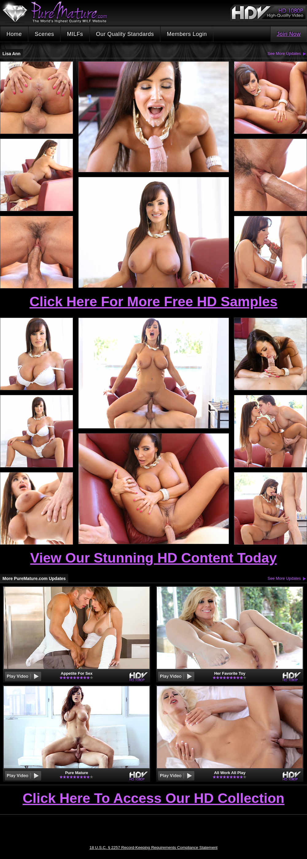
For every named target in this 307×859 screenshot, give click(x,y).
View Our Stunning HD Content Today (153, 558)
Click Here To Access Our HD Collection (154, 798)
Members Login (187, 34)
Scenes (44, 34)
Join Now (289, 34)
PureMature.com (57, 12)
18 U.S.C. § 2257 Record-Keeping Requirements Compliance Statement (154, 847)
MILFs (75, 34)
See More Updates (284, 53)
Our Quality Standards (125, 34)
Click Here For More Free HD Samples (153, 301)
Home (14, 34)
